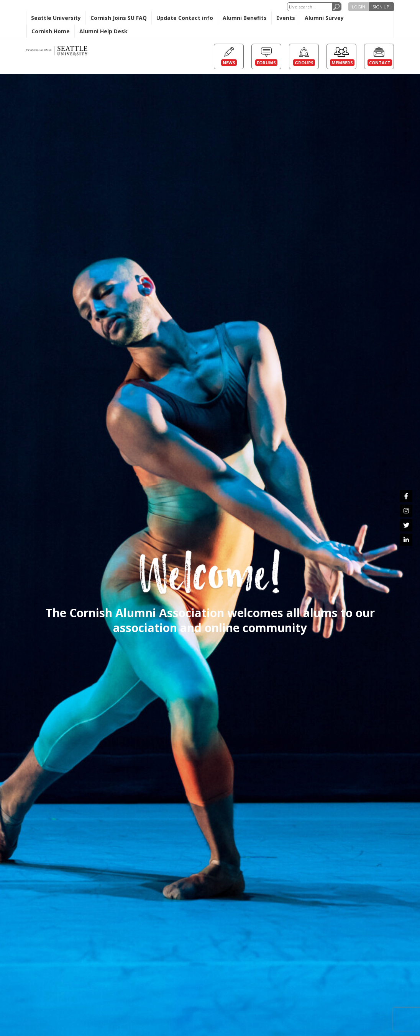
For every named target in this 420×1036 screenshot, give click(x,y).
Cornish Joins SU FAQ (118, 17)
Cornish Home (50, 31)
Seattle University (56, 17)
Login (358, 7)
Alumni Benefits (245, 17)
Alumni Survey (324, 17)
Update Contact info (184, 17)
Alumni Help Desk (103, 31)
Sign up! (381, 7)
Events (285, 17)
